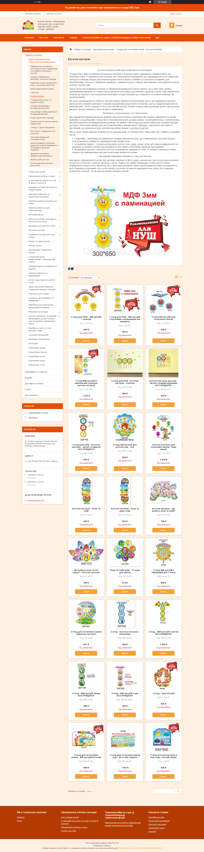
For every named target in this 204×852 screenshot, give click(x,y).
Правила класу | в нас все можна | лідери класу (44, 123)
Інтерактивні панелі (36, 361)
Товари (73, 38)
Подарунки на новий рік (159, 821)
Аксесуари (33, 343)
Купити (86, 341)
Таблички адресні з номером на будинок (42, 267)
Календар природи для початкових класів (40, 138)
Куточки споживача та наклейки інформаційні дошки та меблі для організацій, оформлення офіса (42, 320)
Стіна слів (35, 93)
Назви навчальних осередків (42, 118)
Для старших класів (70, 817)
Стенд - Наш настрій (163, 693)
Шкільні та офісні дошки (39, 241)
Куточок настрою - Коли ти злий (86, 510)
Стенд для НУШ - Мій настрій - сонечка (86, 318)
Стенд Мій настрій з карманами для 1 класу (164, 571)
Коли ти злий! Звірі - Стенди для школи (125, 571)
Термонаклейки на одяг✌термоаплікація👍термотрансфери (116, 38)
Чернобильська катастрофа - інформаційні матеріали (41, 306)
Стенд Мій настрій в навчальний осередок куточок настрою (86, 383)
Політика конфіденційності (151, 848)
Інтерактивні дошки (36, 348)
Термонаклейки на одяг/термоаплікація (39, 209)
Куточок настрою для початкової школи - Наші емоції (163, 447)
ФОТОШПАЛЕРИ (35, 215)
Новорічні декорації (157, 824)
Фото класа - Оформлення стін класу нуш (43, 132)
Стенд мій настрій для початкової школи (163, 318)
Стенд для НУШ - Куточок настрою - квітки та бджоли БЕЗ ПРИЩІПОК (86, 447)
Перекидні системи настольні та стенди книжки (42, 188)
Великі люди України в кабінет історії (41, 281)
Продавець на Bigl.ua (102, 846)
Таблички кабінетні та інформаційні (37, 274)
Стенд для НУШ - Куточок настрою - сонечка (124, 382)
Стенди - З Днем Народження (43, 128)
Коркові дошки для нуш (40, 160)
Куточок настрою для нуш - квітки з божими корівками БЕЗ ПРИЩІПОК (163, 383)
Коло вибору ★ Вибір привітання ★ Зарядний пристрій (44, 113)
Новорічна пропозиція (38, 312)
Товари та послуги (82, 49)
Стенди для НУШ (68, 831)
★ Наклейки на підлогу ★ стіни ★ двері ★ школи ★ (42, 181)
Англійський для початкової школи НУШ (42, 164)
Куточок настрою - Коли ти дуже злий (125, 510)
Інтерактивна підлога (37, 352)
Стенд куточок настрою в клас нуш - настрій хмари (163, 756)
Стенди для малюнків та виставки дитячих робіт (40, 107)
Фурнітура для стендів (38, 294)
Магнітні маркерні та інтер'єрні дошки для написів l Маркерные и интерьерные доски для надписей (44, 146)
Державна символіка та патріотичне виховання (39, 195)
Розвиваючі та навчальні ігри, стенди (41, 235)
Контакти (58, 38)
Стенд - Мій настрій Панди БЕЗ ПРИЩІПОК (86, 694)
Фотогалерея (31, 395)
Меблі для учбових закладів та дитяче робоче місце (42, 220)
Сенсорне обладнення (38, 335)
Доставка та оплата (34, 383)
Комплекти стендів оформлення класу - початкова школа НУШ (44, 84)
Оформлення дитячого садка (41, 176)
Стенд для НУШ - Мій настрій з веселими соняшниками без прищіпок (125, 319)
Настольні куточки (36, 230)
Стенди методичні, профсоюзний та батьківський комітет (41, 259)
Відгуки (28, 378)
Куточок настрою (37, 96)
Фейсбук (21, 817)
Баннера (152, 831)
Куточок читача (35, 246)
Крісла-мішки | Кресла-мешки (42, 89)
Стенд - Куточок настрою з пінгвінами (125, 633)
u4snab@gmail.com (35, 500)
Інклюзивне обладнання (38, 339)
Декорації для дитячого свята (41, 226)
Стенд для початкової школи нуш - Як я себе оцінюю (125, 756)
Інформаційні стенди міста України (40, 251)
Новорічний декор (156, 828)
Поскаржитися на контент (129, 848)
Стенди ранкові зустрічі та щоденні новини (41, 101)
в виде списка (180, 278)
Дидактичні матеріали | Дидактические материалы (41, 155)
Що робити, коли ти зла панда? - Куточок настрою (86, 571)
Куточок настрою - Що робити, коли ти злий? (163, 510)
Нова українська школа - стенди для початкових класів (118, 49)
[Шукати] (157, 25)
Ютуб (19, 821)
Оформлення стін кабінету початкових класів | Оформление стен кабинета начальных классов (44, 69)
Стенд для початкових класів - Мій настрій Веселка (86, 756)
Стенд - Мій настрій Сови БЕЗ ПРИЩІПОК (124, 694)
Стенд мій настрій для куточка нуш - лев (125, 446)
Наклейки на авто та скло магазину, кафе (39, 329)
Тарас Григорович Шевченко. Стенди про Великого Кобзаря (42, 288)
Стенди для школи (36, 172)
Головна (29, 38)
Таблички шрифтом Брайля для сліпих (42, 202)
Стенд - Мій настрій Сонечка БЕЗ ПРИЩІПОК (163, 633)
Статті (28, 389)
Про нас (43, 38)
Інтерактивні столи (36, 365)
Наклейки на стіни (156, 817)
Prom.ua (115, 843)
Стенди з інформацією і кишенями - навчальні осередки (43, 78)
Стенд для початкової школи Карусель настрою (86, 633)
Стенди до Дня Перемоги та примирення (41, 299)
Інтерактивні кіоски (36, 356)
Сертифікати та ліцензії (36, 372)
